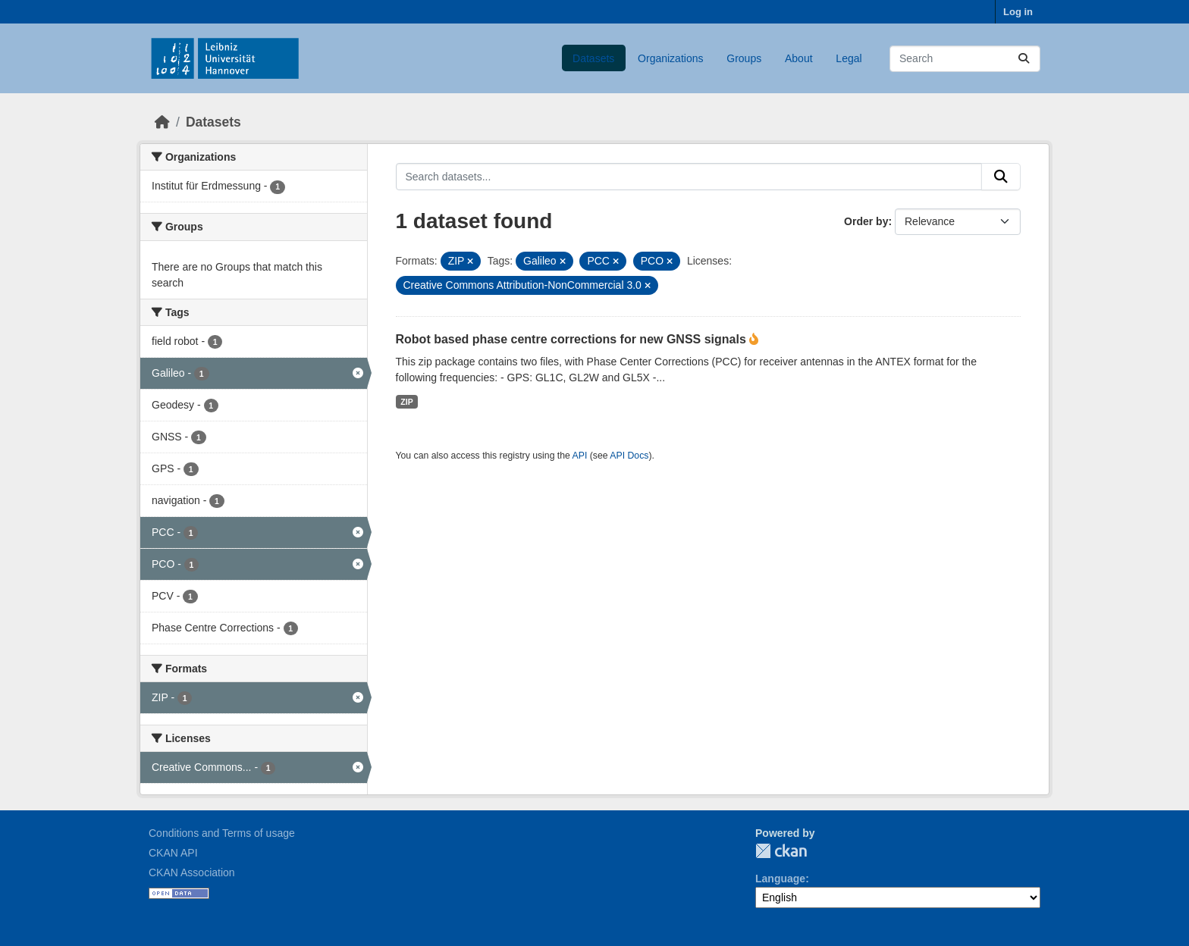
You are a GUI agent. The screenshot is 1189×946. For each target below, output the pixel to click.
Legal (848, 58)
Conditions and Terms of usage (222, 833)
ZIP (406, 401)
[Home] (162, 122)
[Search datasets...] (964, 58)
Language (780, 878)
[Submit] (1024, 58)
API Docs (629, 455)
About (799, 58)
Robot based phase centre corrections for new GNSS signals (573, 339)
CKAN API (173, 853)
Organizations (670, 58)
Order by (866, 221)
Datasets (593, 58)
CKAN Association (192, 872)
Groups (743, 58)
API (580, 455)
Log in (1018, 11)
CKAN (781, 851)
